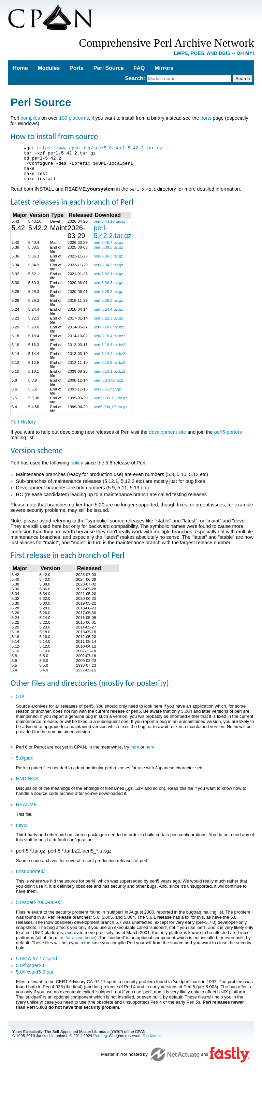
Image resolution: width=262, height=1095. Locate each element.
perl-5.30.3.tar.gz (108, 289)
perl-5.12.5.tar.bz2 (109, 369)
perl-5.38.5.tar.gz (108, 254)
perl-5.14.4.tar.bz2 (109, 360)
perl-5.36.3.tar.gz (108, 263)
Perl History (23, 428)
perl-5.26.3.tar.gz (108, 307)
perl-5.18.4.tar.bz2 (109, 343)
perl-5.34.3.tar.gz (108, 272)
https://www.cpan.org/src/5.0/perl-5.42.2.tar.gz (99, 149)
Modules (49, 68)
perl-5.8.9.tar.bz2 (108, 387)
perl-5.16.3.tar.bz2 (109, 352)
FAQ (139, 68)
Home (20, 68)
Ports (77, 68)
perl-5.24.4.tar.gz (108, 316)
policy (77, 469)
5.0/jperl (24, 765)
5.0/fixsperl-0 (30, 972)
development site (167, 439)
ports (206, 118)
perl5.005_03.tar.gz (110, 405)
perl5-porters (228, 439)
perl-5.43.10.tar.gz (109, 228)
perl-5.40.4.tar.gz (108, 249)
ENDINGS (27, 785)
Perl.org (100, 1042)
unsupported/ (30, 878)
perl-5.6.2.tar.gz (107, 396)
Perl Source (108, 68)
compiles (30, 118)
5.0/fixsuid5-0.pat (35, 978)
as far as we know (77, 944)
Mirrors (164, 68)
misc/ (22, 831)
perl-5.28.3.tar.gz (108, 298)
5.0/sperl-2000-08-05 (39, 909)
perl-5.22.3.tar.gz (108, 325)
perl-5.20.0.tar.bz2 (109, 334)
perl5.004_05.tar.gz (110, 414)
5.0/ (20, 703)
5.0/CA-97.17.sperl (36, 965)
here (134, 753)
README (26, 811)
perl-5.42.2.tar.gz (112, 238)
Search (134, 78)
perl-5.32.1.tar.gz (108, 281)
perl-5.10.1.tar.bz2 (109, 378)
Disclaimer (152, 1042)
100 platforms (74, 118)
